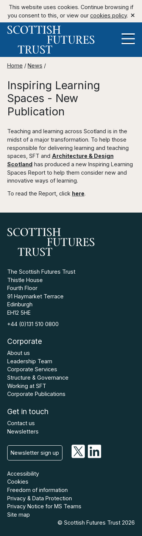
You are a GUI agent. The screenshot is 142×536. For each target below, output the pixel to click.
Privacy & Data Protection (39, 498)
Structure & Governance (38, 377)
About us (18, 353)
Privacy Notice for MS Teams (44, 506)
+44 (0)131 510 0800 (33, 324)
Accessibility (23, 473)
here (78, 193)
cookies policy (108, 15)
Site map (18, 514)
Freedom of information (37, 490)
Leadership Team (29, 361)
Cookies (17, 481)
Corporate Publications (36, 394)
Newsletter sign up (35, 452)
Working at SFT (26, 386)
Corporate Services (32, 369)
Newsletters (23, 431)
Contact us (21, 423)
